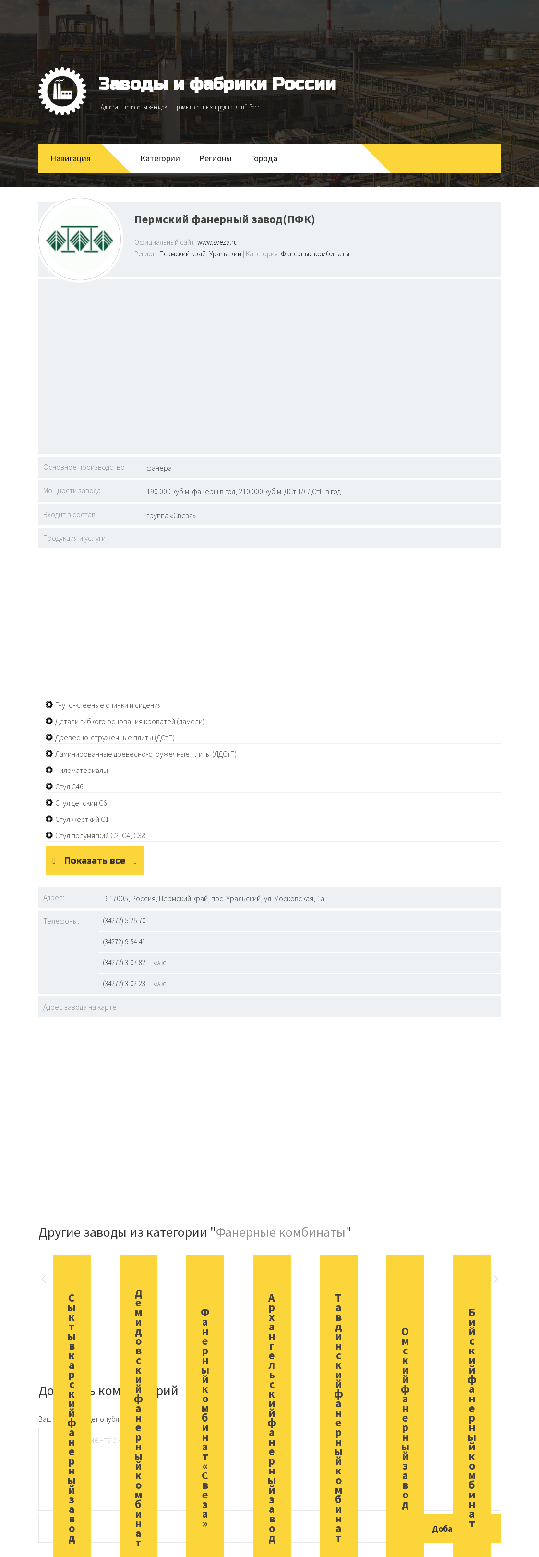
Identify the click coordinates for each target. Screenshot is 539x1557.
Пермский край (182, 253)
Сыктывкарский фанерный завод (71, 1417)
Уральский (225, 253)
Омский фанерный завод (405, 1417)
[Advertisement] (270, 365)
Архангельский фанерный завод (271, 1417)
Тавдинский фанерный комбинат (338, 1417)
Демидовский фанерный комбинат (138, 1417)
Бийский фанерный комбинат (472, 1417)
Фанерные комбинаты (315, 253)
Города (264, 158)
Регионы (215, 158)
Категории (160, 158)
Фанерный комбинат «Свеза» (205, 1417)
